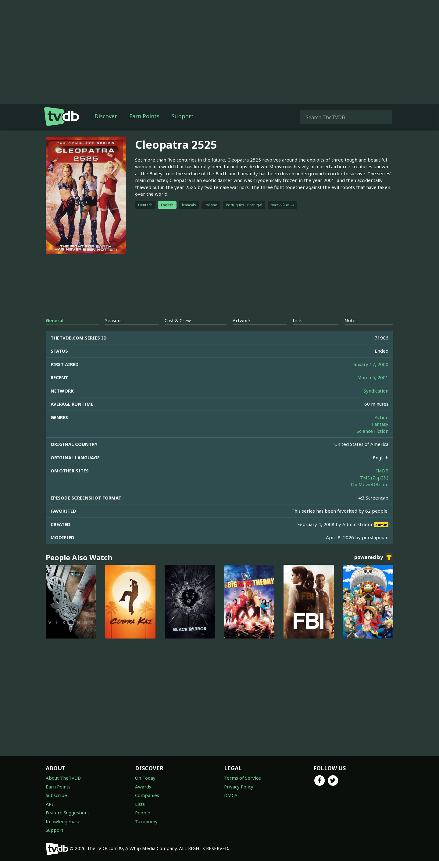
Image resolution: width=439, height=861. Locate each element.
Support (183, 116)
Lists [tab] (297, 320)
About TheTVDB (63, 778)
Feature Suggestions (68, 812)
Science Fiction (372, 431)
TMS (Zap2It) (374, 478)
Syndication (376, 391)
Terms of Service (242, 778)
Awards (143, 787)
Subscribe (56, 795)
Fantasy (380, 424)
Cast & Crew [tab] (178, 320)
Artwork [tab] (242, 320)
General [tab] (54, 320)
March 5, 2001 (372, 377)
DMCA (230, 795)
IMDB (382, 471)
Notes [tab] (351, 320)
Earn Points (144, 116)
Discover (106, 116)
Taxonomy (146, 821)
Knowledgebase (63, 821)
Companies (147, 795)
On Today (145, 778)
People (142, 812)
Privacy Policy (238, 787)
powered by (373, 557)
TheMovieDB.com (369, 484)
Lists (140, 804)
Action (381, 417)
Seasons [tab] (114, 320)
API (49, 804)
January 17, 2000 (370, 364)
